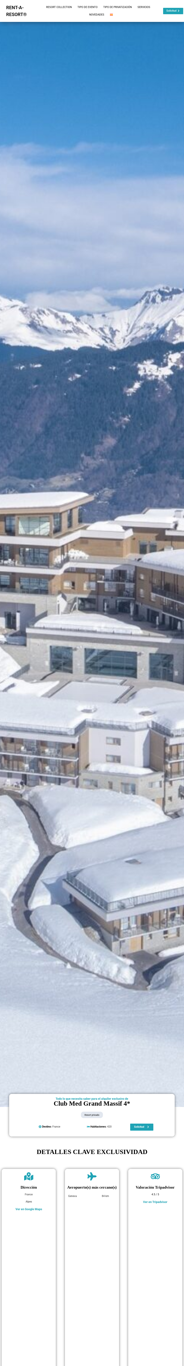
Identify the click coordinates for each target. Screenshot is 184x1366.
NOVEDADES (96, 14)
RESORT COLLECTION (59, 7)
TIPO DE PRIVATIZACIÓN (117, 7)
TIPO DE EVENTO (87, 7)
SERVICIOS (144, 7)
